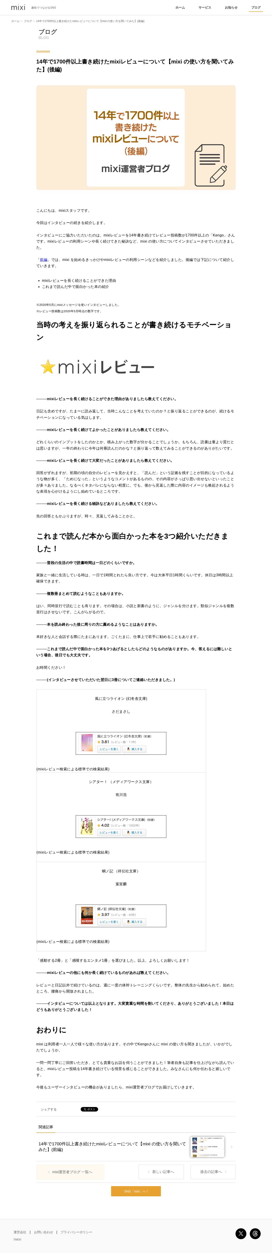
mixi (18, 7)
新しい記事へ (163, 1172)
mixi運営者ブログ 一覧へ (72, 1172)
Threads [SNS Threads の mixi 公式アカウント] (255, 1233)
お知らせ (231, 7)
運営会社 (20, 1232)
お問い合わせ (43, 1232)
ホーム (180, 7)
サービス (205, 7)
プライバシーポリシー (76, 1232)
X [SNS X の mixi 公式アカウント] (241, 1233)
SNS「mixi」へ (136, 1191)
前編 (43, 260)
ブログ (256, 7)
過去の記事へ (211, 1172)
